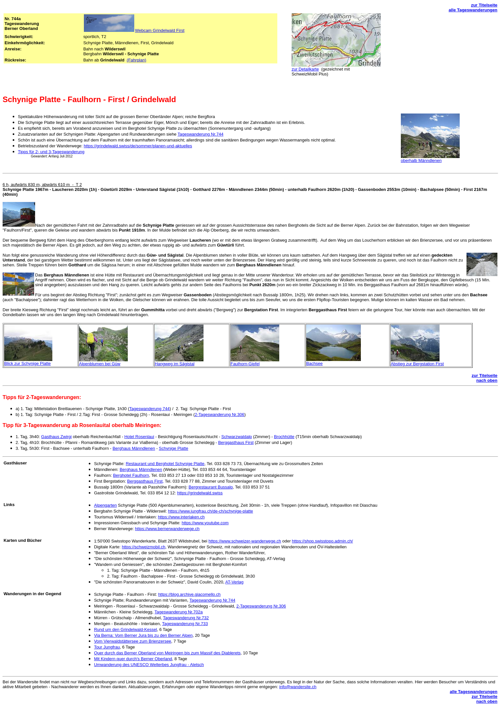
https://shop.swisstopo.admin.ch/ (322, 541)
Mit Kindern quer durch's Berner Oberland (133, 658)
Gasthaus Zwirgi (56, 436)
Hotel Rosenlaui (139, 436)
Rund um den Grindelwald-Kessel (125, 629)
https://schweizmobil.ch (143, 546)
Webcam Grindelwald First (159, 30)
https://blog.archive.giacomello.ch (189, 594)
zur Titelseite (484, 5)
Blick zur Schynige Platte (27, 363)
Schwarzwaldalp (236, 436)
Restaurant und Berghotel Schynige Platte (165, 463)
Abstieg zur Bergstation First (417, 363)
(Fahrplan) (136, 60)
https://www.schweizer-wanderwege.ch (244, 541)
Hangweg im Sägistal (174, 363)
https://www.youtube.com (205, 522)
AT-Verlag (234, 582)
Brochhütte (284, 436)
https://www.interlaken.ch (181, 517)
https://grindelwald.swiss (200, 492)
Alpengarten (105, 505)
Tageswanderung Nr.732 (186, 617)
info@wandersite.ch (297, 686)
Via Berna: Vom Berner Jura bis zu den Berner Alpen (143, 635)
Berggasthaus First (236, 442)
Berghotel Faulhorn (131, 475)
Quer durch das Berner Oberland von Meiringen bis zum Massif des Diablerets (167, 652)
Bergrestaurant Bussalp (211, 487)
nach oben (486, 380)
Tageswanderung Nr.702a (178, 611)
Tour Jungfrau (107, 647)
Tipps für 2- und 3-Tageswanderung (51, 151)
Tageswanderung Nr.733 (185, 623)
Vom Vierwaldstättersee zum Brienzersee (132, 641)
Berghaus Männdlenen (133, 448)
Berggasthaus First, (145, 481)
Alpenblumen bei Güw (99, 363)
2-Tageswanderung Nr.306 (219, 414)
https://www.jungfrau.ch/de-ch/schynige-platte (210, 511)
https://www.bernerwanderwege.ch (167, 528)
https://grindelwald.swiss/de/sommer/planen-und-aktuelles (138, 145)
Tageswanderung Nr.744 (200, 134)
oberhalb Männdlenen (421, 160)
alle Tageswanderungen (473, 9)
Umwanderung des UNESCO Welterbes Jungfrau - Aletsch (149, 664)
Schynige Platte (173, 448)
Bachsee (314, 363)
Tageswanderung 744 (149, 408)
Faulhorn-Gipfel (245, 363)
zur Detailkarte (305, 69)
